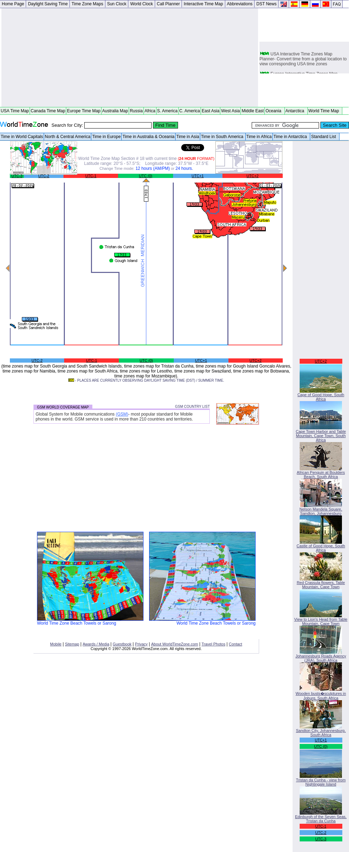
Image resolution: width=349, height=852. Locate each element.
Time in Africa (259, 136)
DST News (266, 3)
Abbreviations (240, 3)
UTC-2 (43, 176)
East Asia (210, 110)
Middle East (252, 110)
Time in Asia (187, 136)
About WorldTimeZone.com (174, 644)
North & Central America (67, 136)
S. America (167, 110)
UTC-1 (90, 176)
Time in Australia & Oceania (148, 136)
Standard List (324, 136)
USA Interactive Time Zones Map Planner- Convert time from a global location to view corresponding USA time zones (303, 61)
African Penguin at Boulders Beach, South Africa (321, 473)
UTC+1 (198, 176)
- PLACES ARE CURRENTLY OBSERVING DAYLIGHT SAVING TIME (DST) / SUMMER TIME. (146, 380)
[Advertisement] (130, 57)
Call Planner (168, 3)
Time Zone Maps (87, 3)
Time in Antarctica (292, 136)
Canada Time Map (48, 110)
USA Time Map (15, 110)
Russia (136, 110)
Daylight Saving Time (48, 3)
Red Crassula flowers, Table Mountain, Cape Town (321, 583)
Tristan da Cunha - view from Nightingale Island (321, 780)
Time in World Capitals (22, 136)
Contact (235, 644)
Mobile (55, 644)
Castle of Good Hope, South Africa (320, 546)
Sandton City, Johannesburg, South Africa (320, 731)
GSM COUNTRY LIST (192, 407)
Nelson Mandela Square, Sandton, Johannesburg (320, 510)
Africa (150, 110)
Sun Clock (117, 3)
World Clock (141, 3)
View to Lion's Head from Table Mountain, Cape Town (321, 620)
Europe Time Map (83, 110)
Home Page (13, 3)
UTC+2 (252, 176)
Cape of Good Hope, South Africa (321, 395)
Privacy (141, 644)
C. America (189, 110)
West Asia (230, 110)
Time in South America (223, 136)
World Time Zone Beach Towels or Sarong (90, 621)
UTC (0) (145, 176)
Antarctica (296, 110)
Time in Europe (106, 136)
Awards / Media (95, 644)
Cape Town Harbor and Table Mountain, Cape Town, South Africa (321, 434)
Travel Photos (213, 644)
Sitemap (72, 644)
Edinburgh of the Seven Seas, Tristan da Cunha (321, 817)
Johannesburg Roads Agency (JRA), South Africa (320, 656)
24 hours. (184, 168)
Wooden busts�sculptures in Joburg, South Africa (321, 693)
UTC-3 (16, 176)
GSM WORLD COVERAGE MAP (63, 407)
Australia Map (115, 110)
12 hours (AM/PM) (152, 168)
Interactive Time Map (203, 3)
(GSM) (122, 414)
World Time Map (325, 110)
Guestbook (122, 644)
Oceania (274, 110)
